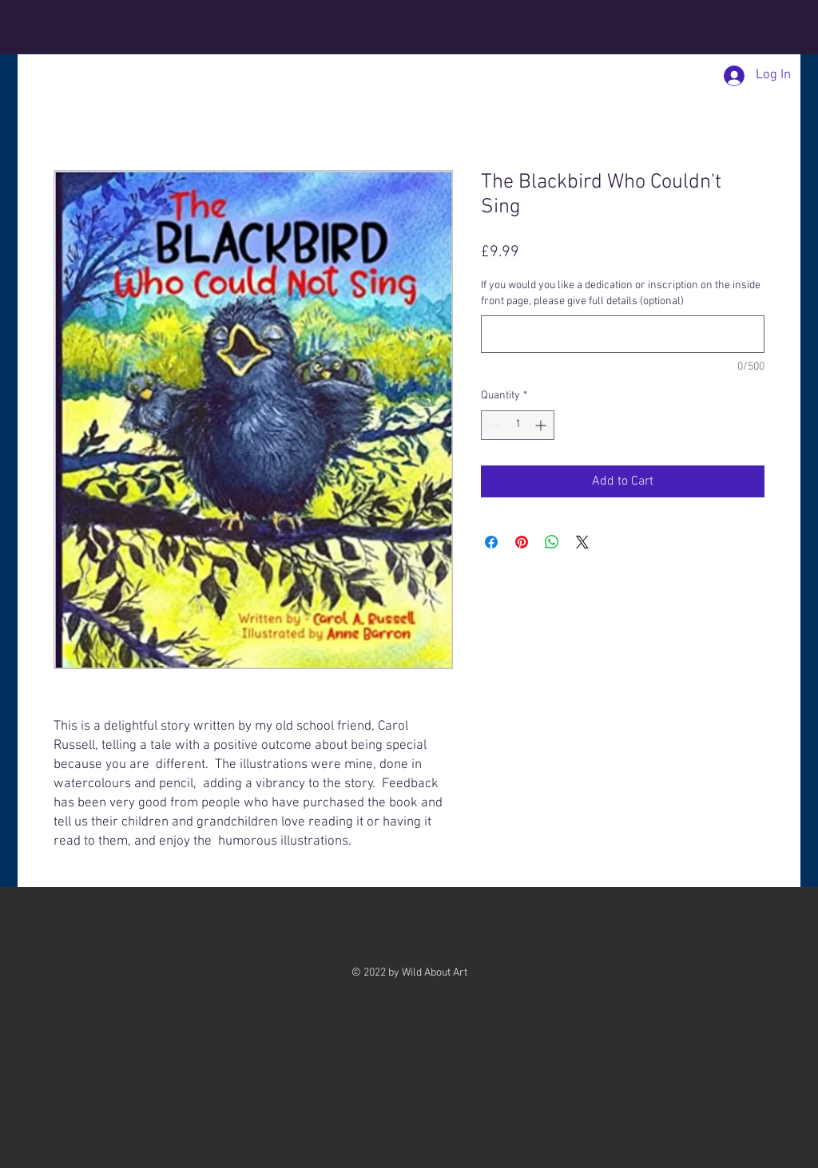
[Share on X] (582, 542)
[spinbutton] (517, 425)
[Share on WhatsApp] (552, 542)
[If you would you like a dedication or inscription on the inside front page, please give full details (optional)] (623, 334)
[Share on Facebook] (491, 542)
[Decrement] (493, 425)
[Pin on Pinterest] (521, 542)
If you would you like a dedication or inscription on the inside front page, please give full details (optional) (620, 293)
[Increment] (542, 425)
